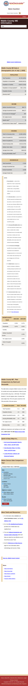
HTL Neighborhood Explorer (15, 524)
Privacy (12, 680)
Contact (16, 680)
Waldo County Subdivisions (14, 62)
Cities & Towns (6, 483)
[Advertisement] (14, 44)
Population (5, 472)
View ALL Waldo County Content (11, 558)
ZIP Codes (5, 487)
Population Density (7, 473)
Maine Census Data (8, 571)
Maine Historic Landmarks (9, 573)
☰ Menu (24, 16)
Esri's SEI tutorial (15, 311)
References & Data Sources (15, 543)
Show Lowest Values (8, 494)
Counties (5, 485)
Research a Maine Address (9, 578)
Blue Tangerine (23, 683)
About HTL (7, 677)
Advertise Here (13, 677)
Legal (25, 677)
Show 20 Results (7, 499)
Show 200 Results (7, 500)
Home (2, 677)
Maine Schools (7, 576)
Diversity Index (6, 475)
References (20, 677)
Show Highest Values (8, 492)
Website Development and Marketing (9, 683)
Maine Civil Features (8, 568)
